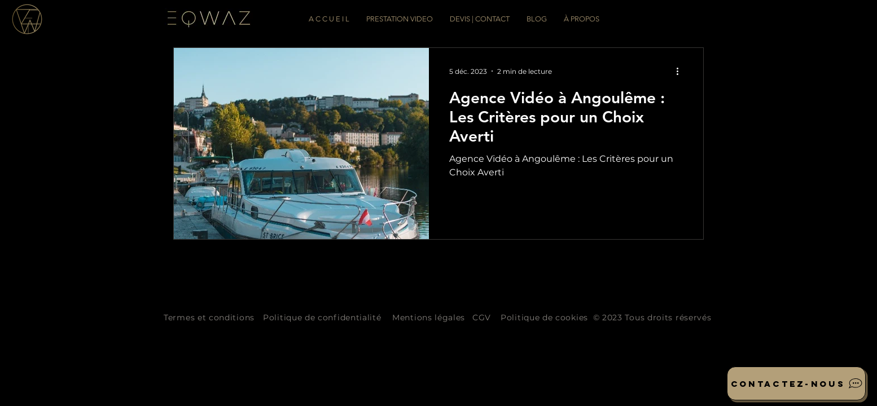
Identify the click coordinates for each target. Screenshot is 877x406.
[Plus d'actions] (681, 71)
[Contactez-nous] (796, 383)
